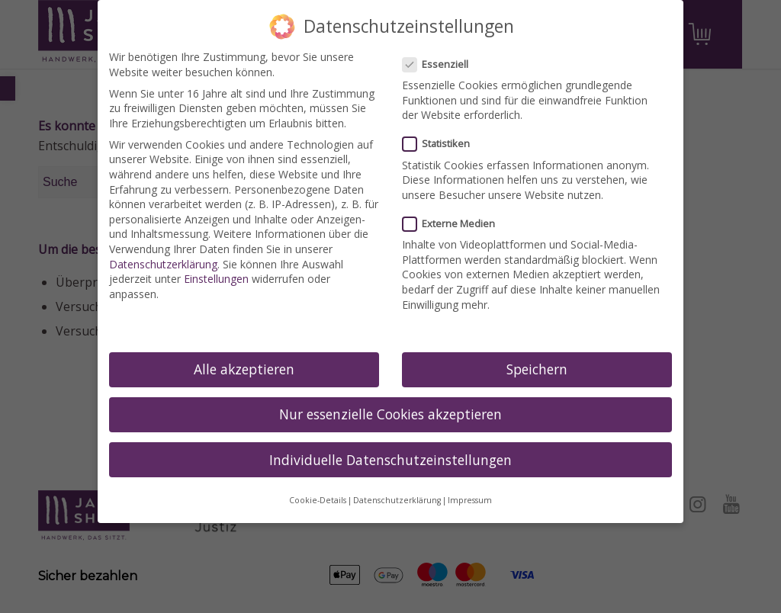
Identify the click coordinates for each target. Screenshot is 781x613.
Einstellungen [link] (216, 278)
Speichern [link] (536, 369)
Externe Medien (455, 224)
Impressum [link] (470, 500)
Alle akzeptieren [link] (244, 369)
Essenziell (441, 64)
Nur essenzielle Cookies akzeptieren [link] (390, 414)
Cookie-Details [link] (317, 500)
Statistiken (442, 143)
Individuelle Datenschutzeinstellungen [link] (390, 460)
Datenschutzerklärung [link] (163, 264)
